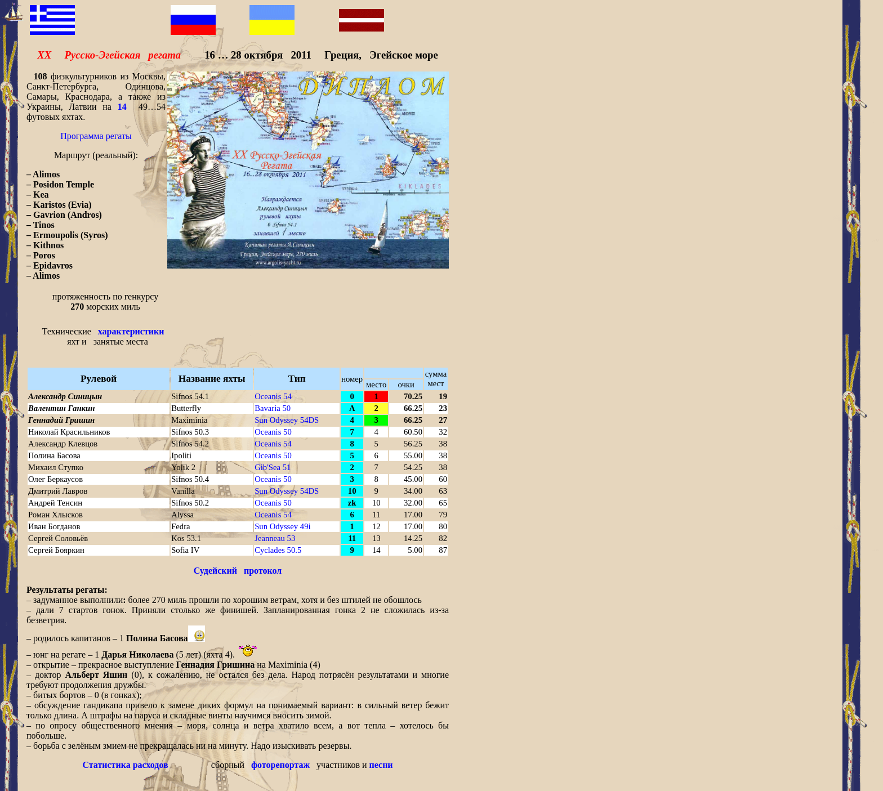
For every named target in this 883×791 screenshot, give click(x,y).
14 (122, 106)
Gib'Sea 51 (273, 467)
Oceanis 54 (273, 396)
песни (381, 765)
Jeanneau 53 (275, 538)
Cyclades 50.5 (278, 550)
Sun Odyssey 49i (282, 526)
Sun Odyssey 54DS (287, 419)
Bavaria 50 (273, 408)
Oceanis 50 (273, 431)
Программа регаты (96, 136)
